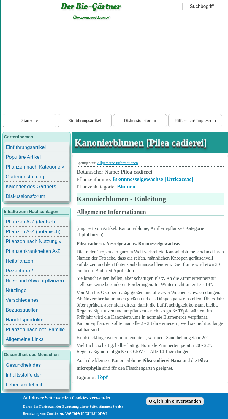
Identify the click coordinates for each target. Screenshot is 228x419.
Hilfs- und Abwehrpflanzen (35, 280)
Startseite (29, 120)
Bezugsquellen (22, 310)
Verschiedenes (22, 300)
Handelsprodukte (25, 320)
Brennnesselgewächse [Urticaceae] (152, 179)
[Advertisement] (114, 68)
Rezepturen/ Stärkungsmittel (23, 271)
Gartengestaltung (25, 177)
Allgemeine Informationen (117, 163)
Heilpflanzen (19, 261)
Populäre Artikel (23, 157)
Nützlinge (16, 290)
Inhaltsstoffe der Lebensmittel (23, 376)
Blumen (126, 186)
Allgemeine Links (25, 339)
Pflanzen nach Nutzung (32, 241)
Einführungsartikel (84, 120)
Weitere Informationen (86, 413)
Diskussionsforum (140, 120)
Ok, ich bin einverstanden (175, 401)
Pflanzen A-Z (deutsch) (31, 222)
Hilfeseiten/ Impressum (195, 120)
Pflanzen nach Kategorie (33, 167)
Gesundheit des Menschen (23, 366)
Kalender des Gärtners (31, 186)
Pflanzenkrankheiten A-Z (33, 251)
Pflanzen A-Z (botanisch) (33, 231)
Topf (102, 377)
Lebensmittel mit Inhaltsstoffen (24, 385)
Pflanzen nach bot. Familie (35, 329)
